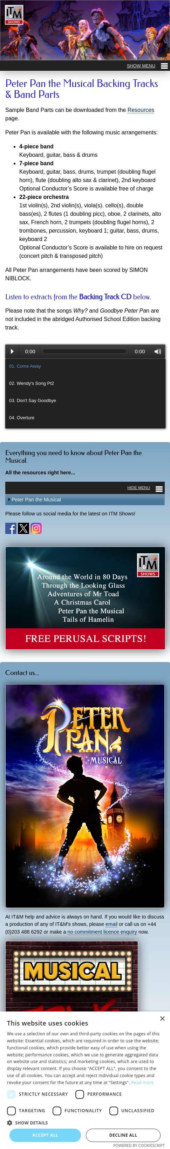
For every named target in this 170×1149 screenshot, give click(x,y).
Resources (141, 110)
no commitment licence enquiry (102, 932)
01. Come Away (25, 366)
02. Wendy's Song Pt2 (31, 383)
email (111, 924)
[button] (85, 1122)
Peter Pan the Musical (36, 499)
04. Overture (21, 417)
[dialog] (85, 1080)
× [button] (162, 1019)
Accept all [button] (45, 1135)
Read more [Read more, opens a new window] (142, 1082)
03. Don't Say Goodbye (32, 400)
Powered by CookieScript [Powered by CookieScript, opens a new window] (139, 1145)
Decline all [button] (123, 1135)
